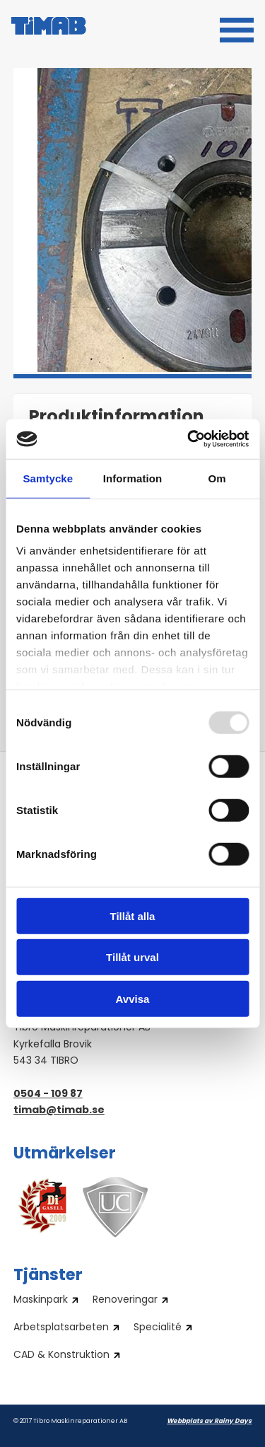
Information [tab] (133, 478)
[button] (236, 28)
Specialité (158, 1328)
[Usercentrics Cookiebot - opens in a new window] (189, 439)
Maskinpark (40, 1301)
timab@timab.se (59, 1110)
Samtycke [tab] (48, 478)
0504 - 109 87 (48, 1094)
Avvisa (133, 998)
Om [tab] (217, 478)
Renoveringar (125, 1301)
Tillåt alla (132, 916)
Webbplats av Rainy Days (209, 1421)
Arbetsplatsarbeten (61, 1328)
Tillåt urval (132, 957)
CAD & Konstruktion (61, 1356)
